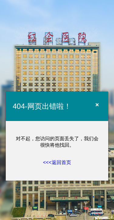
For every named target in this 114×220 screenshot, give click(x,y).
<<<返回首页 (57, 162)
